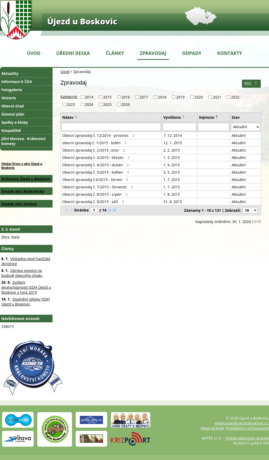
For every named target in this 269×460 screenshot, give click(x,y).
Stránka (81, 210)
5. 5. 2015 (171, 172)
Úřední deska (73, 53)
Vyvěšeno (172, 117)
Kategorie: (69, 96)
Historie (8, 97)
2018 (162, 97)
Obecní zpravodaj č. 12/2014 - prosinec (99, 135)
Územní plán (12, 114)
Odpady (191, 53)
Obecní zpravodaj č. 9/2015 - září (93, 201)
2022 (235, 97)
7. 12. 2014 (172, 135)
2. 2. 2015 (171, 150)
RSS (251, 83)
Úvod (33, 53)
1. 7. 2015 (171, 179)
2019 (180, 97)
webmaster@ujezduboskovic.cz (241, 423)
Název (68, 117)
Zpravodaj (153, 53)
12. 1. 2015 (172, 142)
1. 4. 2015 (171, 164)
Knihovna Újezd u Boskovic (25, 178)
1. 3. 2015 (171, 157)
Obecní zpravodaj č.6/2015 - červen (96, 179)
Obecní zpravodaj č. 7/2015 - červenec (98, 186)
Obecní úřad (12, 106)
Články (115, 53)
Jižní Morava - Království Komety (23, 141)
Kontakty (229, 53)
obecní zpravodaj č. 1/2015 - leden (95, 142)
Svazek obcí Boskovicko (22, 191)
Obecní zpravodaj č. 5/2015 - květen (96, 172)
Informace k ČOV (16, 81)
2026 (125, 104)
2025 (107, 104)
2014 (89, 97)
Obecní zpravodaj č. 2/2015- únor (94, 150)
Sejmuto (206, 117)
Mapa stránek (212, 428)
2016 (125, 97)
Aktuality (9, 73)
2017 (144, 97)
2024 (89, 104)
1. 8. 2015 (171, 194)
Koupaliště (11, 130)
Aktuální (239, 135)
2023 (71, 104)
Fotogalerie (11, 89)
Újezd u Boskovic (82, 21)
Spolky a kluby (14, 122)
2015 (107, 97)
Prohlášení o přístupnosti (247, 428)
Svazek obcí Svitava (19, 203)
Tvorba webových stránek (247, 438)
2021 (217, 97)
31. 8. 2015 (172, 201)
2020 (198, 97)
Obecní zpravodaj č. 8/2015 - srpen (95, 194)
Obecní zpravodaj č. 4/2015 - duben (96, 164)
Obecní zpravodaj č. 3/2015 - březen (96, 157)
